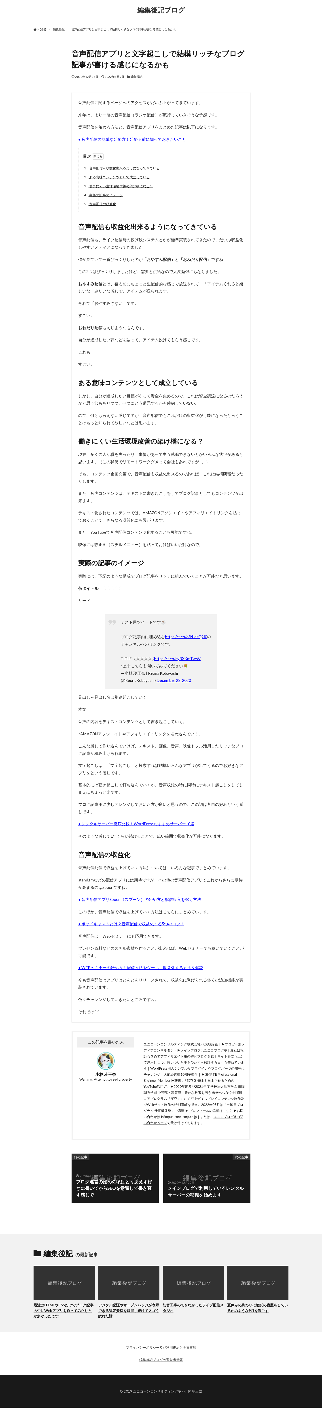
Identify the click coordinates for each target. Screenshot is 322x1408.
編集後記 (59, 29)
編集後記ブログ (161, 10)
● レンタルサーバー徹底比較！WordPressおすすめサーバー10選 (136, 823)
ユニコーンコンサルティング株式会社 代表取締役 (181, 1044)
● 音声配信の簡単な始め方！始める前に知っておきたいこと (132, 139)
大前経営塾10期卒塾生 (181, 1074)
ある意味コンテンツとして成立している (116, 177)
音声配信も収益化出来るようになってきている (121, 168)
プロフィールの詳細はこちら (211, 1111)
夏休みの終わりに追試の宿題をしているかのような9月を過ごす (257, 1308)
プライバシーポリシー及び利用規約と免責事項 (161, 1348)
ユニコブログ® (215, 1050)
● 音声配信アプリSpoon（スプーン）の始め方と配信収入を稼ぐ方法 (139, 899)
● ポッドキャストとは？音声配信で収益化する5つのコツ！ (131, 924)
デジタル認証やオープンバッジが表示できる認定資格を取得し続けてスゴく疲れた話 (128, 1310)
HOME (42, 29)
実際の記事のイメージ (103, 195)
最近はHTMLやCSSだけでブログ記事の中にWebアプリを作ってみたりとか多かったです (63, 1310)
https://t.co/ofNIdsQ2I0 (186, 636)
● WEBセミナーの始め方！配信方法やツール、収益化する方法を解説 (140, 967)
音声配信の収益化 (99, 204)
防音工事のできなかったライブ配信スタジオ (193, 1308)
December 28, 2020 (174, 680)
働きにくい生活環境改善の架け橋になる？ (118, 186)
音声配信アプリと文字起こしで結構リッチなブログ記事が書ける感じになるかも (123, 29)
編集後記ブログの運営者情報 (161, 1360)
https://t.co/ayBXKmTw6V (177, 658)
